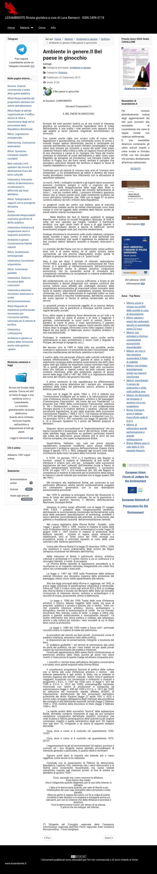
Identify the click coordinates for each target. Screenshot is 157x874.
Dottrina (62, 72)
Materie (24, 27)
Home (11, 27)
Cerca (42, 27)
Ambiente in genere (80, 67)
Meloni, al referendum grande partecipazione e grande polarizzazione (136, 432)
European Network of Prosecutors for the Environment (135, 506)
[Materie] (31, 28)
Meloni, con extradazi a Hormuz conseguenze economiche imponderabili (137, 340)
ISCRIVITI (135, 168)
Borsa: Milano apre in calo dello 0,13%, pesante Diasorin (137, 447)
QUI (32, 66)
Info (53, 27)
